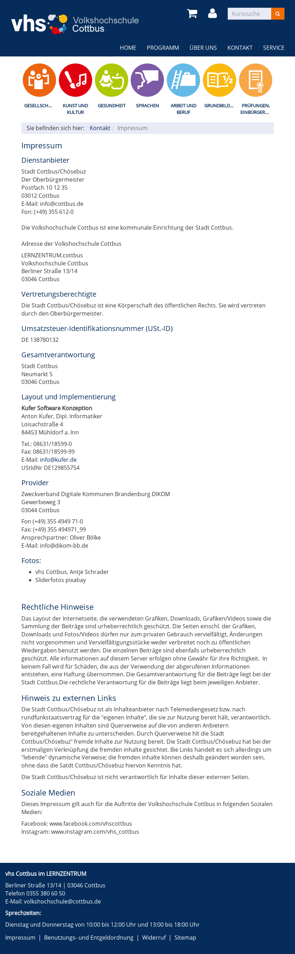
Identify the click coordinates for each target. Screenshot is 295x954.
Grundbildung (221, 105)
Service (273, 48)
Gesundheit (111, 105)
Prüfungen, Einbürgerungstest (257, 108)
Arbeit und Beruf (183, 108)
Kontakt (240, 48)
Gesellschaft (40, 105)
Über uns (203, 48)
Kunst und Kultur (75, 108)
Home (128, 48)
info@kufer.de (58, 460)
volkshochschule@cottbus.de (62, 901)
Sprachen (147, 105)
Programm (163, 48)
